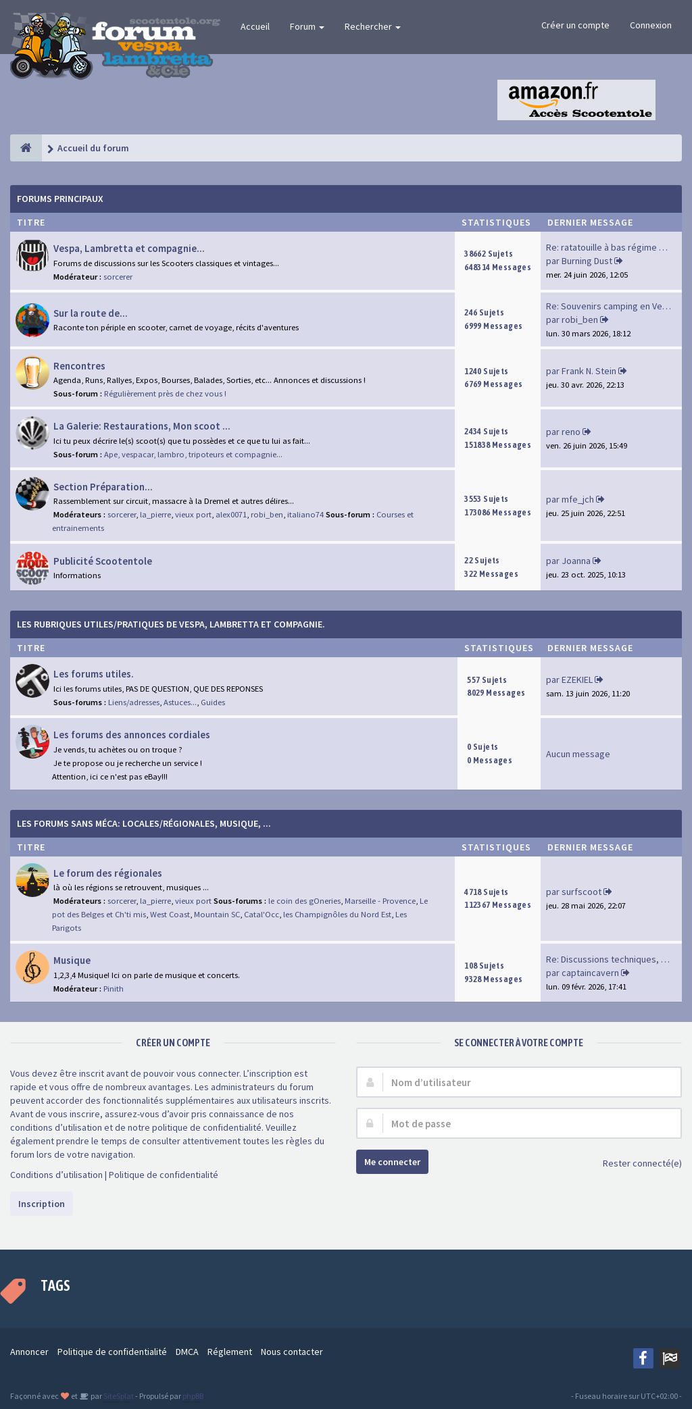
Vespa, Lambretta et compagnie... (129, 248)
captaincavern (590, 973)
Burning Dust (587, 261)
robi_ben (580, 319)
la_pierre (155, 514)
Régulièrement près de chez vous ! (165, 393)
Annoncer (29, 1352)
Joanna (576, 561)
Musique (72, 960)
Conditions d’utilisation (56, 1175)
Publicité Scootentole (102, 561)
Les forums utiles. (93, 673)
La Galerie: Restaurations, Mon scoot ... (141, 425)
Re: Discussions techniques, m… (611, 959)
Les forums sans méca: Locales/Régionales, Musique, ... (144, 823)
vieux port (193, 514)
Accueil (255, 26)
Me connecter (392, 1162)
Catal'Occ (261, 914)
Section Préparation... (103, 486)
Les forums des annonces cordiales (131, 734)
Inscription (41, 1204)
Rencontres (79, 365)
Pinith (113, 988)
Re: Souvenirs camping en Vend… (613, 306)
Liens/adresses (133, 702)
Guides (213, 702)
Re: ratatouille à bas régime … (607, 247)
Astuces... (180, 702)
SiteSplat (118, 1396)
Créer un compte (575, 25)
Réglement (229, 1352)
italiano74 (305, 514)
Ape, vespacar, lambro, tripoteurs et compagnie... (193, 454)
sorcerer (117, 277)
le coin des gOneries (304, 901)
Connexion (651, 25)
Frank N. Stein (589, 371)
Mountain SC (217, 914)
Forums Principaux (60, 199)
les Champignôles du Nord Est (337, 914)
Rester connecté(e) (635, 1164)
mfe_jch (578, 499)
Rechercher (373, 26)
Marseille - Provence (380, 901)
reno (571, 432)
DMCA (187, 1352)
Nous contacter (292, 1352)
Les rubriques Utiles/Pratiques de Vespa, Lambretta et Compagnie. (171, 624)
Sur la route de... (90, 313)
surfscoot (581, 892)
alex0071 (231, 514)
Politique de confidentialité (163, 1175)
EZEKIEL (577, 679)
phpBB (192, 1396)
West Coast (170, 914)
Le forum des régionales (107, 873)
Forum (307, 26)
